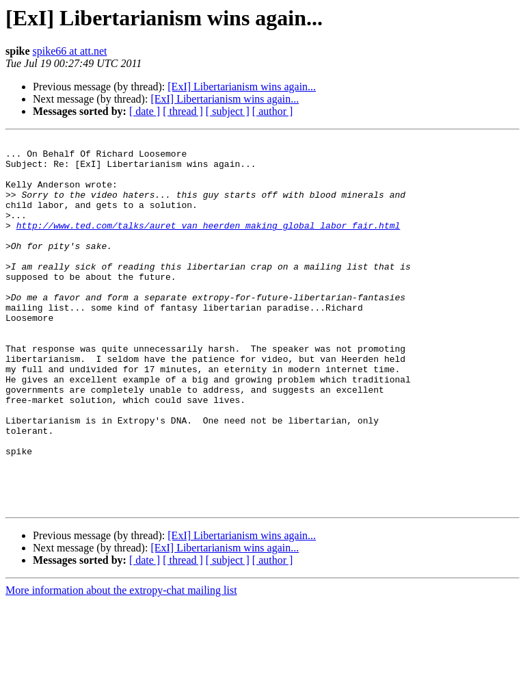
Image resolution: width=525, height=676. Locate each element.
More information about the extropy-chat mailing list (121, 664)
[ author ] (272, 111)
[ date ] (144, 111)
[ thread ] (183, 111)
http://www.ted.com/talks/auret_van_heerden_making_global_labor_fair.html (208, 243)
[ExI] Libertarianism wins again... (241, 86)
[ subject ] (228, 111)
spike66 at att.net (70, 51)
